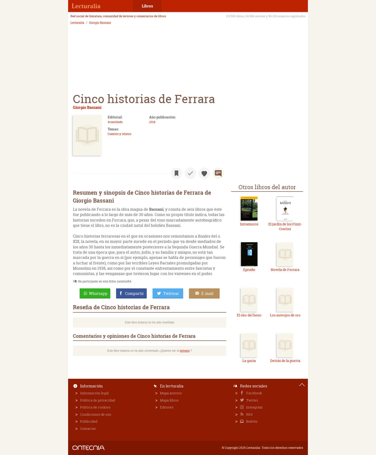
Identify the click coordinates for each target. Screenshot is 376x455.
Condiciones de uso (95, 414)
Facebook (254, 393)
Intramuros (249, 224)
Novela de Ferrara (285, 269)
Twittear (171, 293)
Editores (166, 407)
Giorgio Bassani (100, 23)
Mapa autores (171, 393)
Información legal (94, 393)
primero (185, 350)
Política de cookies (95, 407)
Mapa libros (169, 400)
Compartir (134, 293)
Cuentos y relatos (119, 134)
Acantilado (115, 122)
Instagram (254, 407)
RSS (249, 414)
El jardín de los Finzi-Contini (285, 226)
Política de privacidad (97, 400)
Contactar (88, 428)
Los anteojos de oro (285, 315)
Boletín (251, 421)
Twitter (252, 400)
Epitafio (249, 269)
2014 (152, 122)
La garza (249, 360)
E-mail (207, 293)
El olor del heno (249, 315)
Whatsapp (98, 293)
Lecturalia (77, 23)
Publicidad (88, 421)
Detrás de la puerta (285, 360)
